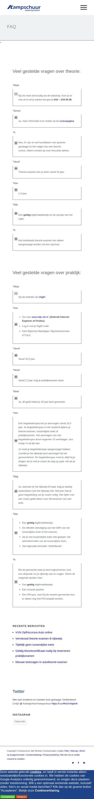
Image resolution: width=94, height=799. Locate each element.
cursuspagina (66, 121)
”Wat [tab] (15, 205)
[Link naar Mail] (84, 763)
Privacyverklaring (51, 755)
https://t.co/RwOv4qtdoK (65, 703)
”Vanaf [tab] (16, 162)
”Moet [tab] (16, 391)
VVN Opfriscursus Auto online (33, 632)
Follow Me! (20, 721)
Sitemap (74, 751)
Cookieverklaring (33, 755)
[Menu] (82, 7)
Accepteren (7, 796)
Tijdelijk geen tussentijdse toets (34, 644)
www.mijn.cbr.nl (40, 317)
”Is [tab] (15, 132)
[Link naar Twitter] (73, 763)
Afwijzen (21, 796)
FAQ (67, 751)
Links (60, 751)
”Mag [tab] (15, 476)
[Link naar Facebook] (78, 763)
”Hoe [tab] (15, 183)
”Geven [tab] (17, 111)
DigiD (42, 297)
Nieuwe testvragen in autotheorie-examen (41, 662)
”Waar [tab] (16, 85)
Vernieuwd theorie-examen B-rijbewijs (38, 638)
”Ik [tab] (15, 230)
